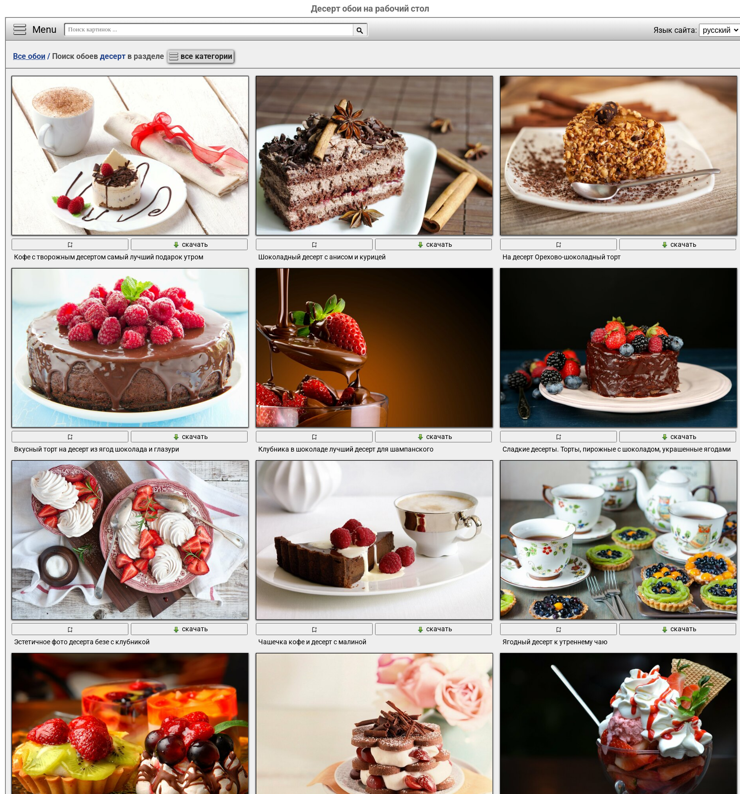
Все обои (29, 56)
